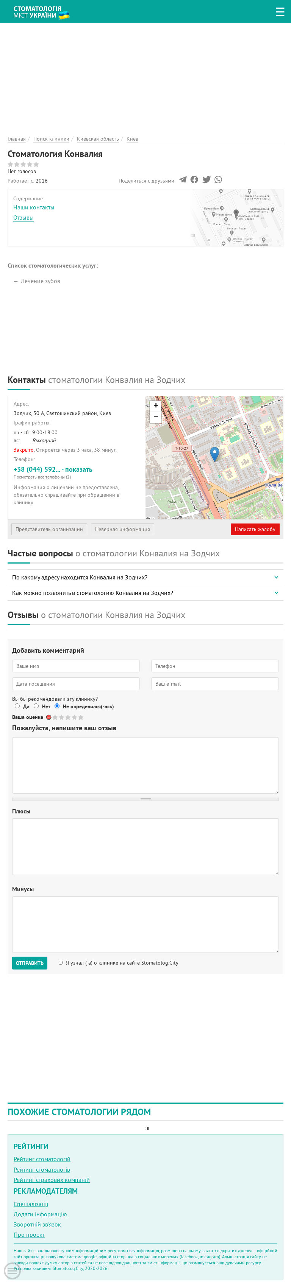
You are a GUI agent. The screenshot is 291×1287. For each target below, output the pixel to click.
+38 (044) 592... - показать (77, 472)
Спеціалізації (31, 1204)
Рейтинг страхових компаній (52, 1179)
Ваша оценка (27, 717)
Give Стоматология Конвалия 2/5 (62, 717)
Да (26, 706)
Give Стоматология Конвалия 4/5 (75, 717)
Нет (46, 706)
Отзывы (23, 217)
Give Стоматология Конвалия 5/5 (81, 717)
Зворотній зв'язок (37, 1224)
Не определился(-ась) (88, 706)
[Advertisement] (145, 76)
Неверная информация (122, 529)
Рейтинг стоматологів (42, 1169)
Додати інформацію (40, 1214)
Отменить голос (49, 717)
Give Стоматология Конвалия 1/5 (55, 717)
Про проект (29, 1234)
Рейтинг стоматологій (42, 1159)
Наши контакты (34, 207)
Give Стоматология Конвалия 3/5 (68, 717)
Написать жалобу (255, 529)
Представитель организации (49, 529)
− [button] (155, 417)
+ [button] (155, 406)
